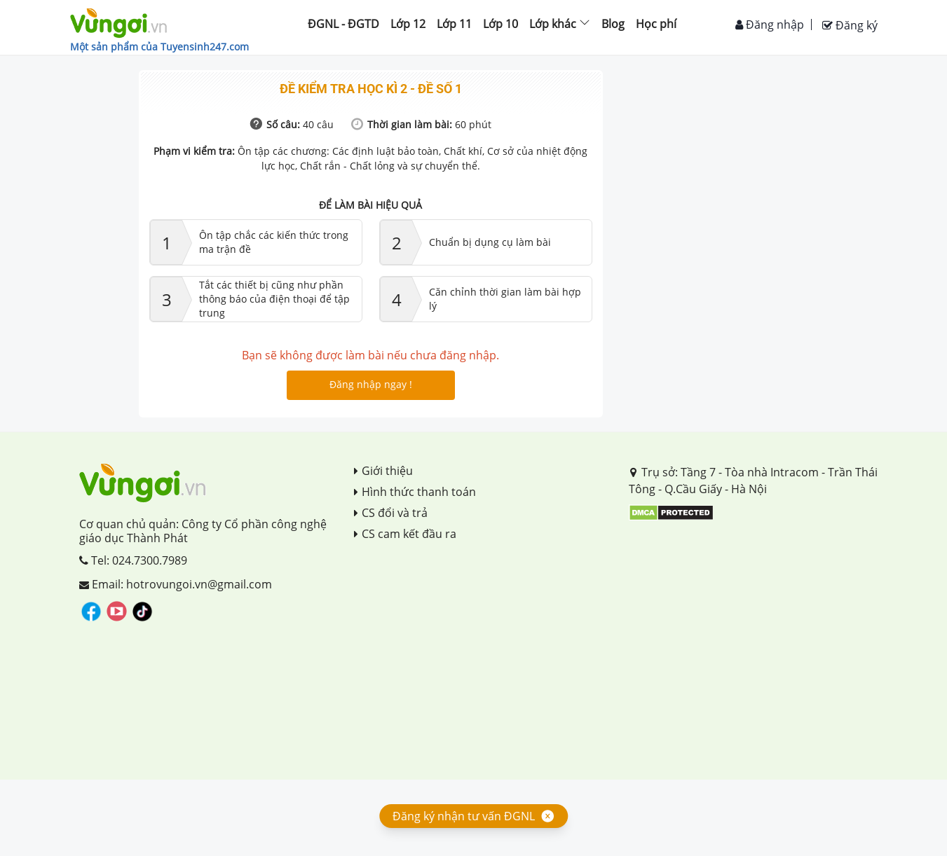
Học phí (656, 24)
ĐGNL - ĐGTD (343, 24)
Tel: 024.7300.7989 (133, 560)
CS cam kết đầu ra (405, 533)
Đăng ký (850, 25)
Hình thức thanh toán (415, 491)
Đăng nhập (769, 24)
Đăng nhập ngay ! (370, 384)
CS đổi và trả (391, 512)
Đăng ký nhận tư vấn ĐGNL (464, 816)
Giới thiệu (383, 470)
